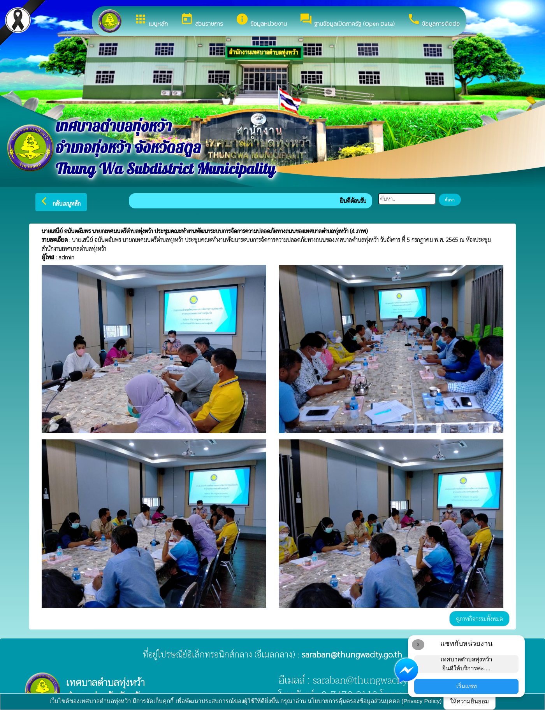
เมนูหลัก (151, 20)
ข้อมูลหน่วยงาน (261, 20)
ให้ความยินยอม (469, 701)
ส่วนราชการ (201, 20)
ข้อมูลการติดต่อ (433, 20)
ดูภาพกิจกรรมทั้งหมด (479, 618)
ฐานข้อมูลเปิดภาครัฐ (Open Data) (347, 20)
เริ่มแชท (466, 686)
